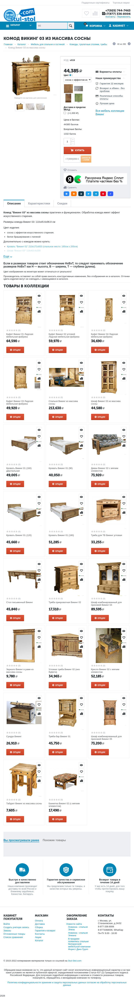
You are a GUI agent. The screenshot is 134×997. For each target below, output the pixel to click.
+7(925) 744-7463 (118, 10)
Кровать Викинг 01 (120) (19, 535)
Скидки (62, 203)
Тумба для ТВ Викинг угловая (106, 535)
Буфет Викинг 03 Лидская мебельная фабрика (19, 402)
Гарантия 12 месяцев (112, 83)
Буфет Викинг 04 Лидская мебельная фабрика (104, 335)
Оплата (39, 920)
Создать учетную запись (16, 927)
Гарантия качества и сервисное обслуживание (66, 881)
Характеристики (39, 203)
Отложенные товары (14, 934)
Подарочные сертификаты (95, 2)
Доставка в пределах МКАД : (75, 108)
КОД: (66, 60)
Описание (14, 203)
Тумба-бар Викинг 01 (59, 736)
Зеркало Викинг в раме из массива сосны (20, 670)
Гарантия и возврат (45, 930)
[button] (66, 193)
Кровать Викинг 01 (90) (61, 468)
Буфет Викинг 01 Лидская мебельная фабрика (19, 335)
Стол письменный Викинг (19, 602)
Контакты (110, 16)
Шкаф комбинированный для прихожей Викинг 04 (106, 603)
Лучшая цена (107, 103)
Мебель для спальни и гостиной (48, 44)
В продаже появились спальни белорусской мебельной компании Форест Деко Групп (79, 944)
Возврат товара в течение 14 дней (109, 881)
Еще (6, 256)
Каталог (15, 25)
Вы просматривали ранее (21, 840)
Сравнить (72, 187)
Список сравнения (13, 937)
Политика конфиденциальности (24, 982)
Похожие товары (54, 840)
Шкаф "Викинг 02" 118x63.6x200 (24, 250)
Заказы (7, 930)
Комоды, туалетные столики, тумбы (88, 44)
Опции (17, 350)
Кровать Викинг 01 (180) (61, 535)
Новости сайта (74, 924)
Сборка (39, 927)
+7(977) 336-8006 (118, 13)
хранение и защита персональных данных (64, 982)
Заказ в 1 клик (86, 159)
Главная (8, 44)
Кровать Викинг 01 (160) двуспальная (19, 469)
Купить (79, 150)
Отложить (72, 170)
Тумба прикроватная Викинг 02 (65, 602)
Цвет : (68, 75)
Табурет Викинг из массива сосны (24, 803)
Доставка (40, 924)
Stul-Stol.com (74, 960)
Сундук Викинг (13, 736)
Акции (38, 937)
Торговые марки (121, 2)
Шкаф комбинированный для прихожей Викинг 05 (106, 737)
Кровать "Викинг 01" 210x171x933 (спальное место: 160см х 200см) (42, 246)
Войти (6, 924)
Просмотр (39, 295)
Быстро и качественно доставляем (22, 881)
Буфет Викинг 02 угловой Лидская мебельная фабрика (64, 335)
